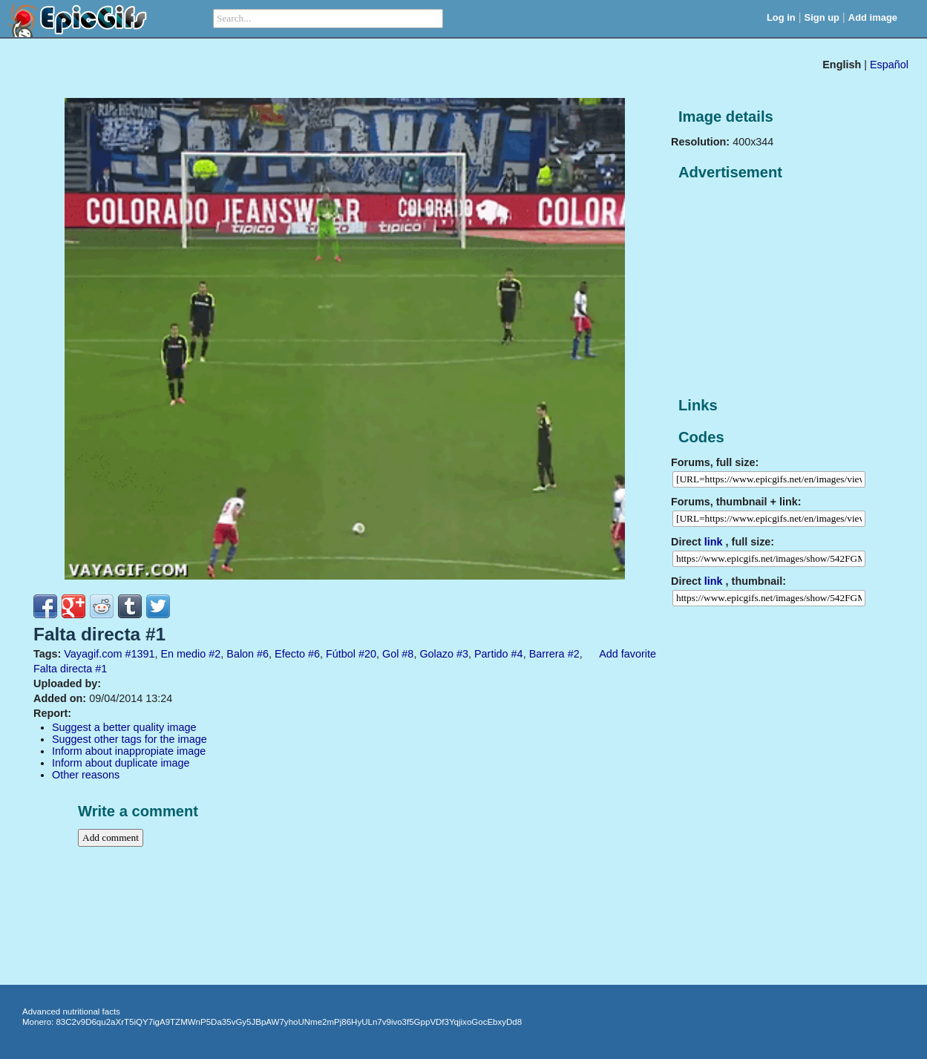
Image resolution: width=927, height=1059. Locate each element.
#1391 (139, 654)
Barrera (547, 654)
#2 (214, 654)
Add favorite (627, 654)
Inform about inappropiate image (129, 751)
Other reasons (85, 775)
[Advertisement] (782, 289)
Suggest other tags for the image (129, 739)
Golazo (436, 654)
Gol (390, 654)
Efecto (290, 654)
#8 (407, 654)
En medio (183, 654)
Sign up (822, 17)
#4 (517, 654)
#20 (367, 654)
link (713, 542)
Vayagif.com (93, 654)
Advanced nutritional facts (71, 1011)
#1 (101, 669)
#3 (462, 654)
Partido (491, 654)
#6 (263, 654)
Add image (872, 17)
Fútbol (341, 654)
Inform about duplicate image (121, 763)
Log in (781, 17)
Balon (240, 654)
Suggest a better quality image (124, 727)
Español (889, 65)
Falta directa (62, 669)
